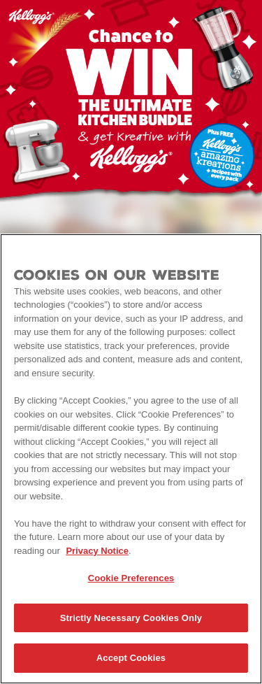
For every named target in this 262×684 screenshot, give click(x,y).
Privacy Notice (97, 551)
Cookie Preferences (131, 578)
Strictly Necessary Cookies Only (131, 618)
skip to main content (0, 0)
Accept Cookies (131, 658)
